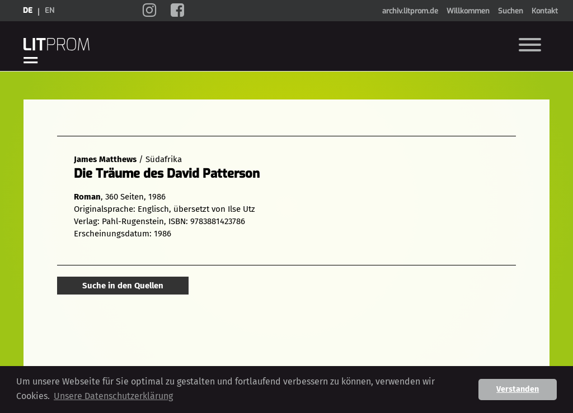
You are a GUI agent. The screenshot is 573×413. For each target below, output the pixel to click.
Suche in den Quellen (122, 286)
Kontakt (545, 11)
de (27, 10)
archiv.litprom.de (410, 11)
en (49, 10)
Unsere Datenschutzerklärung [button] (113, 396)
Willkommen (468, 11)
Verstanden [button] (517, 389)
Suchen (510, 11)
